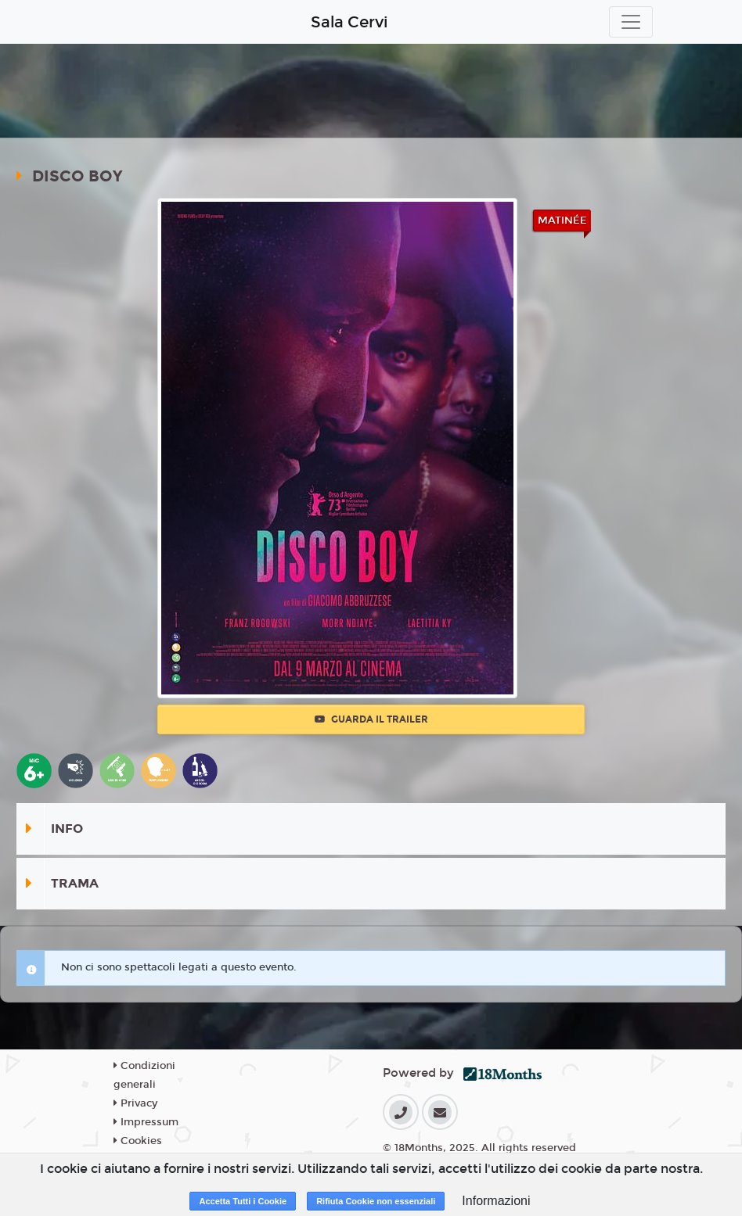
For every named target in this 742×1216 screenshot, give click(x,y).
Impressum (145, 1122)
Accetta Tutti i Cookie (242, 1201)
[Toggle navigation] (631, 22)
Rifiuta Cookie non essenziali (375, 1201)
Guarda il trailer (371, 719)
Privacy (135, 1103)
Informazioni (496, 1200)
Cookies (137, 1141)
